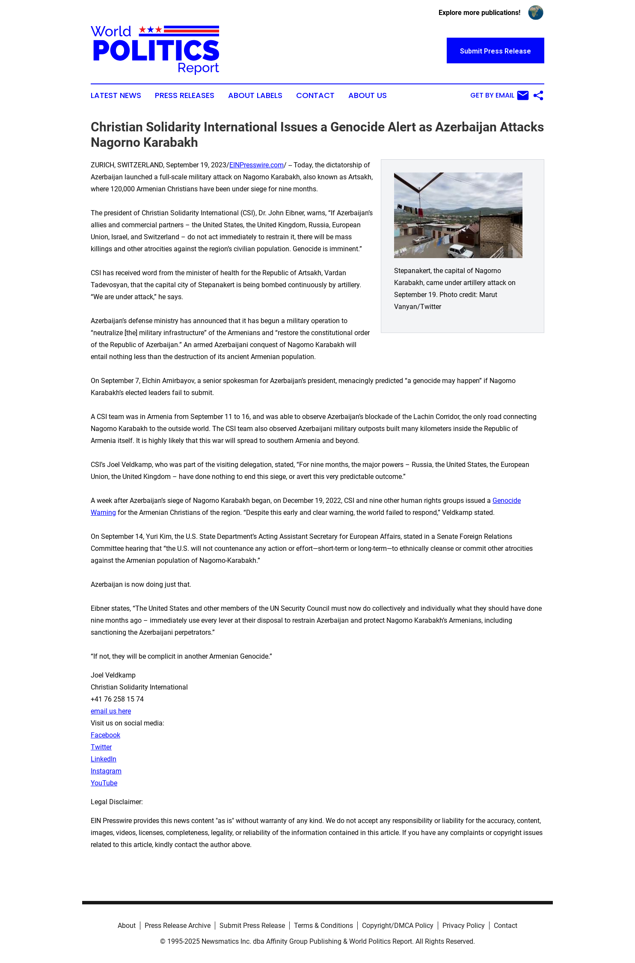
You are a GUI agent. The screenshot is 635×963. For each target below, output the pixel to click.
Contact (315, 95)
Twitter (101, 747)
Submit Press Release (252, 925)
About (127, 925)
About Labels (255, 95)
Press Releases (184, 95)
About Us (367, 95)
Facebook (105, 735)
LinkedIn (103, 759)
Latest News (116, 95)
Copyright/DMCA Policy (397, 925)
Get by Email (499, 95)
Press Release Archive (178, 925)
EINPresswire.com (256, 165)
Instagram (106, 771)
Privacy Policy (463, 925)
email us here (111, 711)
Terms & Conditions (323, 925)
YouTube (104, 783)
